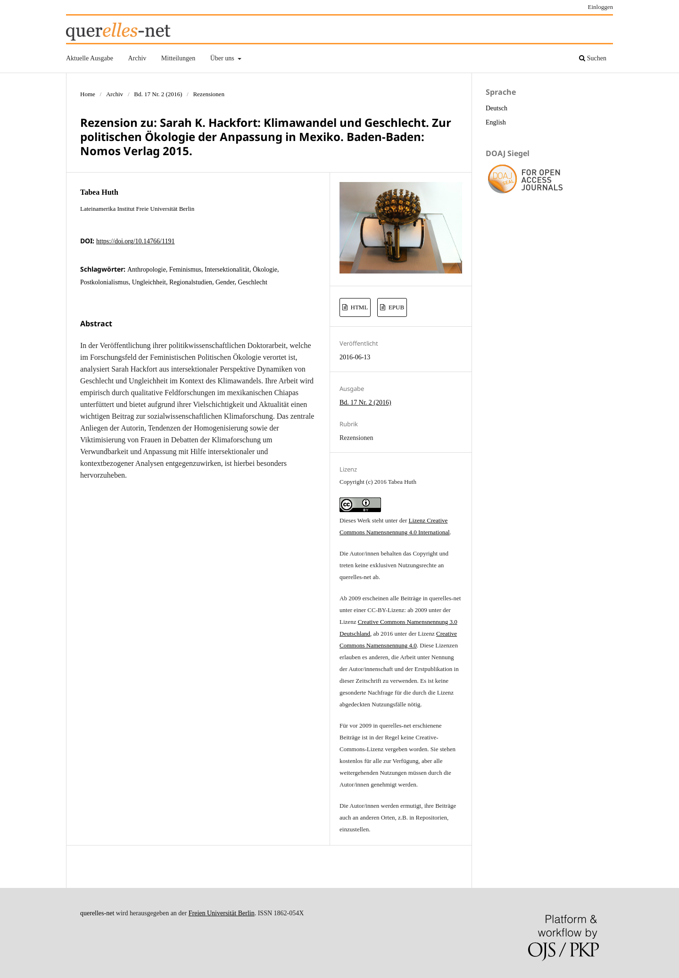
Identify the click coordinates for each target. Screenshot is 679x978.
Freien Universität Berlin (222, 913)
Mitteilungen (178, 58)
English (496, 122)
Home (87, 94)
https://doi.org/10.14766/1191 (135, 241)
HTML (358, 307)
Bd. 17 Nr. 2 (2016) (158, 94)
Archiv (137, 58)
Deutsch (496, 108)
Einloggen (600, 6)
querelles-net (97, 913)
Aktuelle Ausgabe (89, 58)
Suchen (592, 58)
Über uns (223, 58)
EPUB (396, 307)
